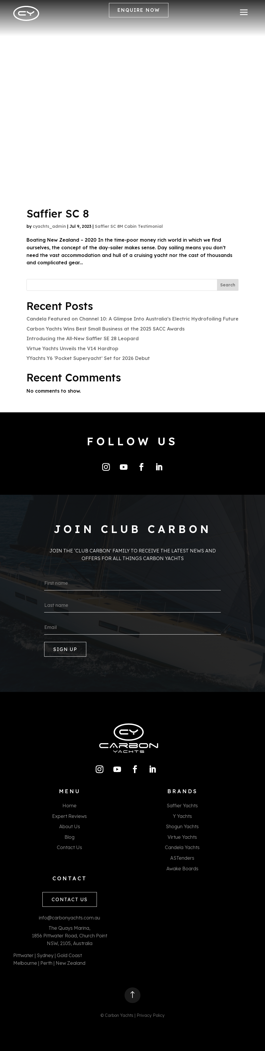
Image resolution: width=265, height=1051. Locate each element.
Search (227, 285)
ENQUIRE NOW (138, 10)
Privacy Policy (151, 1015)
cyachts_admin (49, 226)
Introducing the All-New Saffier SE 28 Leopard (82, 338)
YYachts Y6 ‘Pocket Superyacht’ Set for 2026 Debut (88, 358)
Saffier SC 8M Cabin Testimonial (129, 226)
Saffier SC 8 (57, 213)
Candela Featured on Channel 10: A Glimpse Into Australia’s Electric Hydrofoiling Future (132, 319)
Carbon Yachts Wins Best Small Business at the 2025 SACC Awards (105, 329)
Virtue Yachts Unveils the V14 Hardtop (72, 348)
